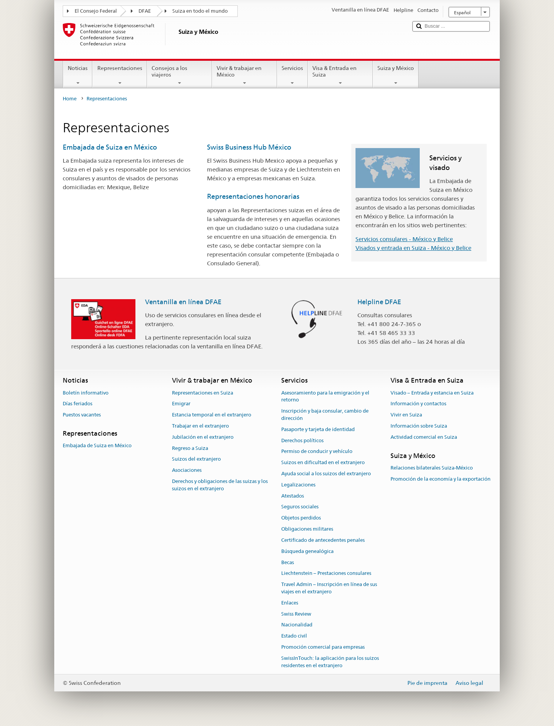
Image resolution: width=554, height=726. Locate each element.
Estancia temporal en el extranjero (211, 415)
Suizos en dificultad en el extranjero (323, 462)
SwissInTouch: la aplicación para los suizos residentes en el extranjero (330, 661)
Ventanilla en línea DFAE (183, 302)
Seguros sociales (300, 507)
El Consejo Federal (96, 11)
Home (70, 99)
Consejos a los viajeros (179, 75)
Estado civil (294, 636)
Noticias (77, 75)
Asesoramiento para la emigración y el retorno (325, 396)
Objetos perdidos (301, 518)
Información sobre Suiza (418, 426)
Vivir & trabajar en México (244, 75)
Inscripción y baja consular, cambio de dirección (325, 414)
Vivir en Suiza (406, 415)
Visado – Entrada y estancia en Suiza (432, 393)
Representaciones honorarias (253, 196)
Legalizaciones (298, 485)
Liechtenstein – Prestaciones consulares (326, 573)
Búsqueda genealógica (307, 551)
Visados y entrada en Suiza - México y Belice (413, 247)
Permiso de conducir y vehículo (316, 452)
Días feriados (77, 404)
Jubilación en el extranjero (203, 437)
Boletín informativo (85, 393)
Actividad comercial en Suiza (423, 437)
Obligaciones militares (307, 529)
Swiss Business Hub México (249, 147)
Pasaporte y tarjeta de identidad (318, 429)
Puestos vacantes (82, 415)
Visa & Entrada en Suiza (340, 75)
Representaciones (119, 75)
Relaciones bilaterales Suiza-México (431, 468)
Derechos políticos (302, 440)
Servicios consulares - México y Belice (404, 239)
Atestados (292, 496)
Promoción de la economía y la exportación (440, 479)
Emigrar (181, 404)
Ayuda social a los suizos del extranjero (326, 473)
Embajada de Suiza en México (110, 147)
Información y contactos (418, 404)
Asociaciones (187, 470)
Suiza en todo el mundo (200, 11)
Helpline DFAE (379, 302)
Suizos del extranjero (196, 459)
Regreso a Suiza (190, 448)
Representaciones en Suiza (202, 393)
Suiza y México (395, 75)
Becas (287, 562)
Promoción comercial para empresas (323, 647)
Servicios (292, 75)
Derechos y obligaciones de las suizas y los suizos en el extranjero (220, 484)
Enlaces (289, 603)
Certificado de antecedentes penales (323, 540)
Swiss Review (296, 614)
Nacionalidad (296, 625)
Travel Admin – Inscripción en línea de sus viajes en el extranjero (329, 587)
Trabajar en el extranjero (200, 426)
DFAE (144, 11)
